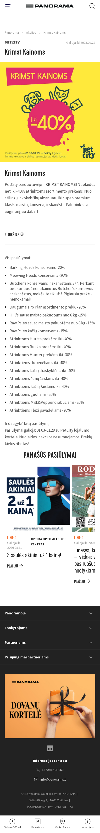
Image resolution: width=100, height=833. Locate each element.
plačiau (12, 566)
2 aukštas (12, 235)
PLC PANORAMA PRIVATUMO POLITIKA (50, 806)
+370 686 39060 (50, 770)
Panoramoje (15, 613)
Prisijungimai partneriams (27, 657)
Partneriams (15, 642)
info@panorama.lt (50, 779)
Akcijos (31, 32)
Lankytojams (16, 627)
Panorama (12, 32)
